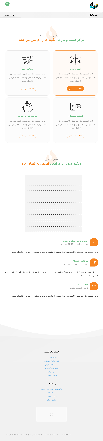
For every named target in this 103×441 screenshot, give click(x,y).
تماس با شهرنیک (51, 375)
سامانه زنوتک (51, 400)
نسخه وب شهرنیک (51, 357)
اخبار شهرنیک (51, 372)
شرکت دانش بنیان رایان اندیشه (51, 389)
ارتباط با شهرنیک (51, 396)
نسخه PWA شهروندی (51, 361)
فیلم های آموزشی (51, 368)
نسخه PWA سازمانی (51, 365)
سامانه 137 (51, 393)
